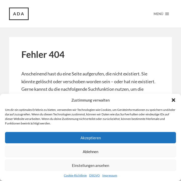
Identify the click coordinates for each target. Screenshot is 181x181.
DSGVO (94, 175)
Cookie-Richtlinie (75, 175)
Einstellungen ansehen (90, 165)
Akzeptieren (90, 137)
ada (19, 13)
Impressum (109, 175)
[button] (173, 100)
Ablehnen (90, 151)
